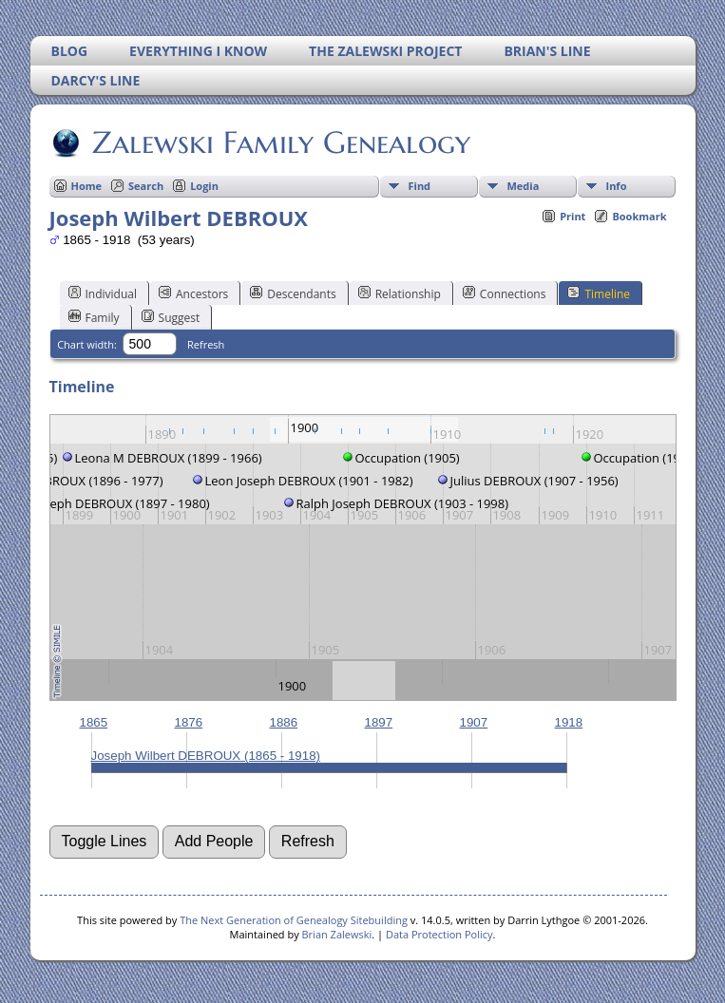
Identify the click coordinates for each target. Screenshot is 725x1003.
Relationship (399, 293)
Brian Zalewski (337, 934)
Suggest (171, 317)
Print (572, 216)
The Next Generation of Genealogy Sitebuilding (294, 920)
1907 (474, 722)
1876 (189, 722)
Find (420, 186)
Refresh (205, 344)
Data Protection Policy (439, 934)
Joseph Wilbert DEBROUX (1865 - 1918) (206, 755)
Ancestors (193, 293)
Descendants (292, 293)
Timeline (598, 293)
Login (204, 186)
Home (87, 186)
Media (523, 186)
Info (616, 186)
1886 (284, 722)
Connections (504, 293)
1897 (379, 722)
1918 (569, 722)
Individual (103, 293)
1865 (94, 722)
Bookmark (639, 216)
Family (94, 317)
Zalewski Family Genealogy (279, 142)
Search (145, 186)
